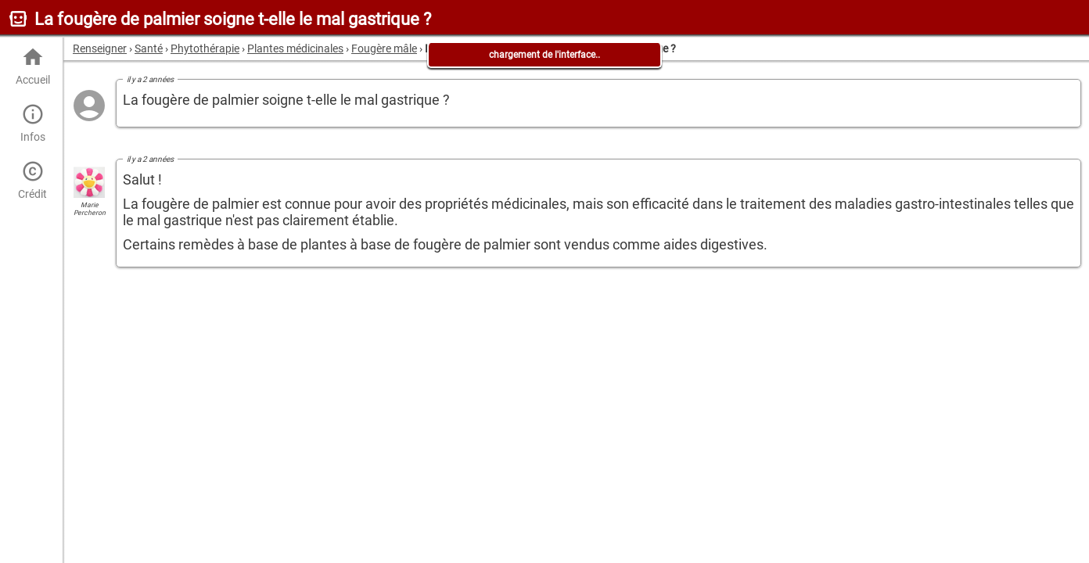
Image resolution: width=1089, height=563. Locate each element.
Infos (32, 123)
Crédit (32, 180)
